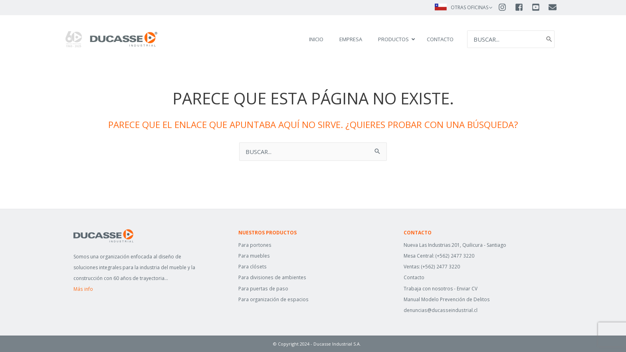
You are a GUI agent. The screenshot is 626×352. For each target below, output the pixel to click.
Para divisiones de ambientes (271, 277)
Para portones (254, 245)
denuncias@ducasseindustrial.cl (440, 310)
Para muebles (253, 255)
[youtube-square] (539, 7)
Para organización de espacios (273, 299)
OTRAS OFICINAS (469, 7)
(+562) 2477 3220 (455, 255)
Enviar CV (467, 288)
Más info (83, 289)
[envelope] (553, 7)
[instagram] (505, 7)
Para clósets (252, 266)
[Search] (548, 39)
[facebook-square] (522, 7)
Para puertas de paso (262, 288)
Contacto (414, 277)
